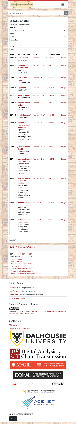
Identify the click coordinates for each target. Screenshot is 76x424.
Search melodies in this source (22, 271)
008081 (51, 95)
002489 (51, 58)
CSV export (15, 266)
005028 (51, 103)
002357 (51, 202)
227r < (24, 254)
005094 (51, 219)
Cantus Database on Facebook (20, 328)
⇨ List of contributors (17, 298)
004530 (51, 178)
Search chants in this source (21, 268)
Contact (13, 326)
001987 (51, 78)
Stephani (36, 58)
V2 (41, 159)
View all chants (16, 259)
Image (63, 58)
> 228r (30, 254)
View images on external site (21, 264)
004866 (51, 122)
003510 (51, 159)
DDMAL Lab (13, 295)
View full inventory (17, 261)
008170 (51, 115)
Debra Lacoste (14, 287)
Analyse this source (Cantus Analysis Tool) (26, 273)
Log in (13, 418)
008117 (51, 147)
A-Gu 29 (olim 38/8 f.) (22, 247)
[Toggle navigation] (63, 4)
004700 (51, 65)
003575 (51, 87)
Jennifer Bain (14, 291)
